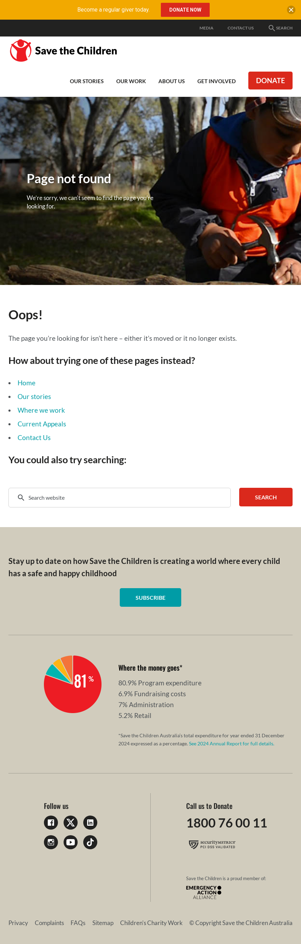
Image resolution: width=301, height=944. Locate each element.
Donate (270, 80)
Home (26, 383)
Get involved (216, 81)
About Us (171, 81)
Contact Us (241, 28)
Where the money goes (148, 667)
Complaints (49, 922)
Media (206, 28)
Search (280, 28)
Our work (131, 81)
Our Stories (87, 81)
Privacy (18, 922)
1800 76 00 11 (226, 822)
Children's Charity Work (151, 922)
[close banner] (291, 11)
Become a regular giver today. (113, 9)
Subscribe (150, 597)
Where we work (41, 410)
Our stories (34, 396)
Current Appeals (42, 424)
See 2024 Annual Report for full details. (231, 743)
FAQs (78, 922)
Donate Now (185, 10)
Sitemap (102, 922)
